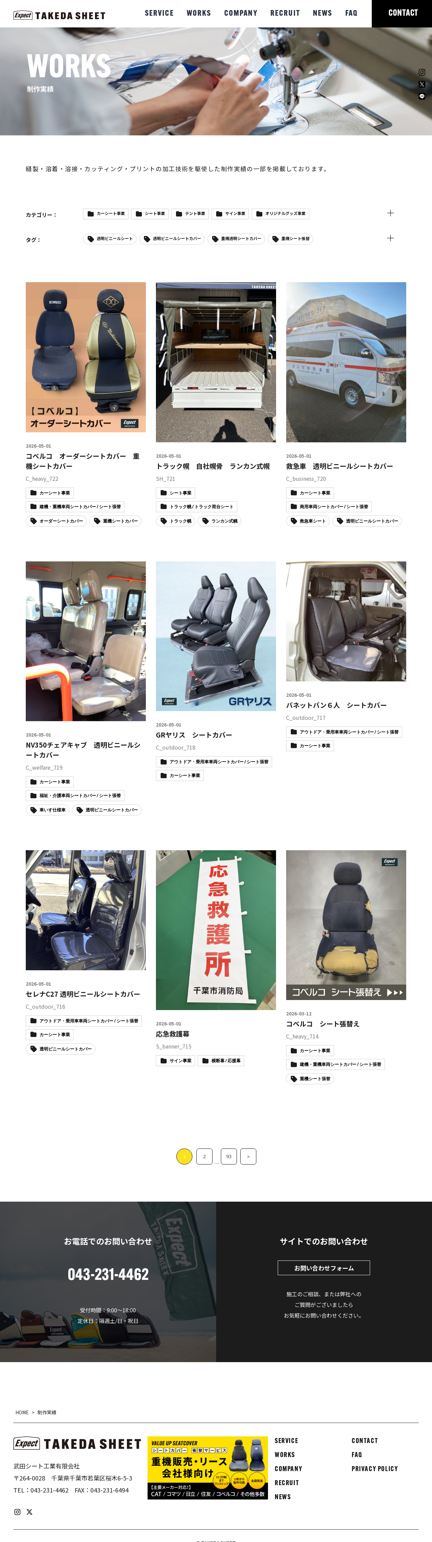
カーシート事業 (111, 213)
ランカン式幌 (224, 521)
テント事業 (195, 213)
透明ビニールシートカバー (177, 238)
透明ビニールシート (115, 238)
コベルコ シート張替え (323, 1023)
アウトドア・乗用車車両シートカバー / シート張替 (219, 762)
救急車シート (313, 521)
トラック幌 (180, 521)
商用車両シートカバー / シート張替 (334, 507)
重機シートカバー (120, 521)
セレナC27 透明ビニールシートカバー (83, 994)
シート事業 (155, 213)
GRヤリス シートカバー (194, 735)
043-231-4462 (49, 1489)
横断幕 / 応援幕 (226, 1061)
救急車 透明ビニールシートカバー (339, 466)
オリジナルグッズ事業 (285, 213)
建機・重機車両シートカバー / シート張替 (80, 507)
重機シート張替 (295, 238)
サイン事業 (235, 213)
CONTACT (403, 13)
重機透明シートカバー (241, 238)
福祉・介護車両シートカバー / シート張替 (80, 796)
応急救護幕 (172, 1033)
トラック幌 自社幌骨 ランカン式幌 (213, 466)
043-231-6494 (109, 1489)
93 (229, 1156)
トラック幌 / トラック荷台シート (202, 507)
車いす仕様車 (52, 810)
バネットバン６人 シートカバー (336, 705)
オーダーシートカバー (61, 521)
